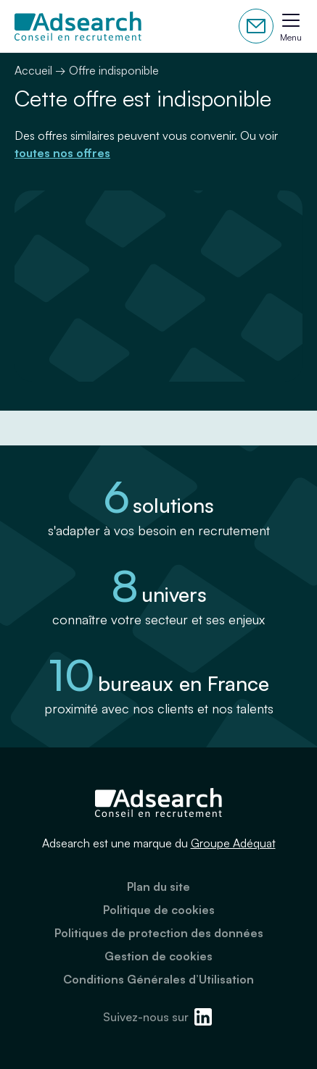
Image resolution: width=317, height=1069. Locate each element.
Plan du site (158, 886)
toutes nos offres (62, 153)
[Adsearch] (78, 26)
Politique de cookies (159, 909)
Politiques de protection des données (158, 933)
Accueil (33, 70)
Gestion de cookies (158, 956)
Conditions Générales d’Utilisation (158, 979)
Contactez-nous (256, 26)
